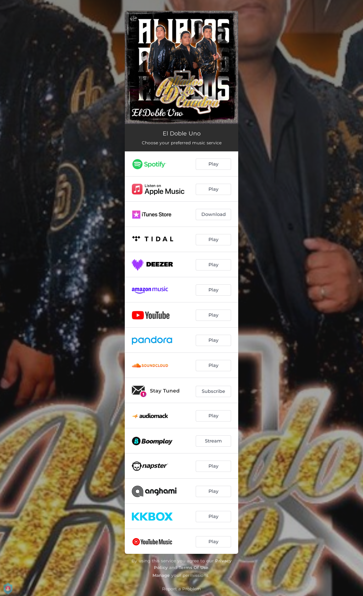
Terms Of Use (193, 567)
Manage (161, 575)
